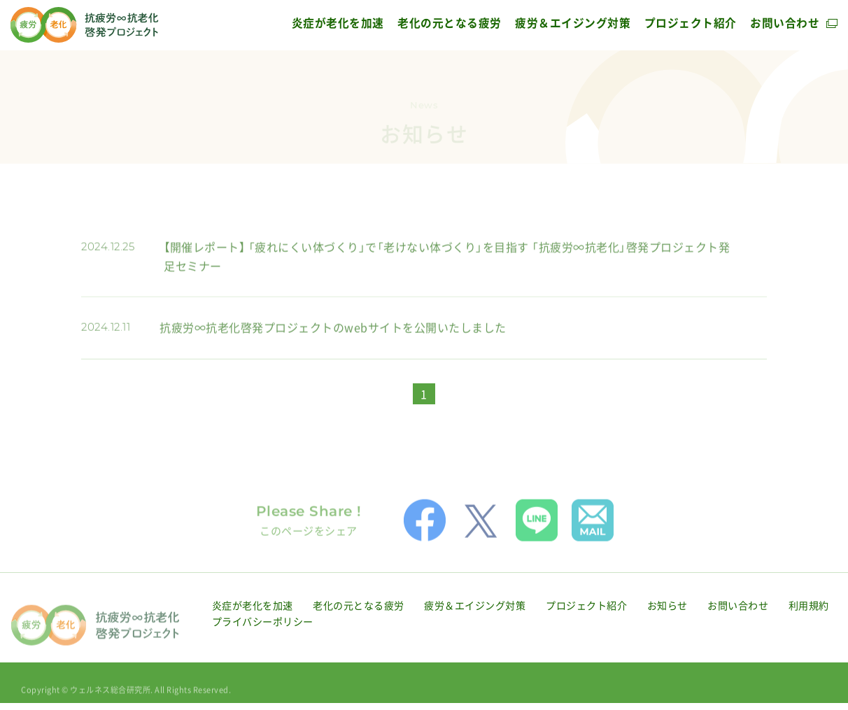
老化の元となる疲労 (449, 23)
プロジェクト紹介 (690, 23)
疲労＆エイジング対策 (572, 23)
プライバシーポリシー (262, 632)
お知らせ (667, 616)
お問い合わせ (784, 23)
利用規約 (809, 616)
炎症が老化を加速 (338, 23)
